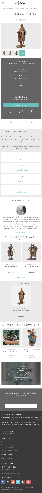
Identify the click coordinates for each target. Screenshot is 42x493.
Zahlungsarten (32, 112)
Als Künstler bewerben (7, 458)
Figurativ (21, 181)
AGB (12, 489)
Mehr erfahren (21, 379)
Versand (9, 112)
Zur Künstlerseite (21, 232)
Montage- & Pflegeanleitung (9, 450)
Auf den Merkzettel (10, 123)
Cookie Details (28, 487)
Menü (39, 3)
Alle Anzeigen (21, 277)
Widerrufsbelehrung (5, 489)
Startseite (3, 8)
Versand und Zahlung (7, 445)
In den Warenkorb (21, 105)
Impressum (16, 489)
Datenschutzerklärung (19, 487)
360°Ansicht (22, 53)
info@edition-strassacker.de (10, 473)
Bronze (21, 159)
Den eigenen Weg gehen (32, 8)
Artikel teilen (30, 123)
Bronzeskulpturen (11, 8)
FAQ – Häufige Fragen (7, 448)
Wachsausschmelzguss (21, 170)
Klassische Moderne (21, 192)
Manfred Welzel (20, 8)
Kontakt (3, 442)
